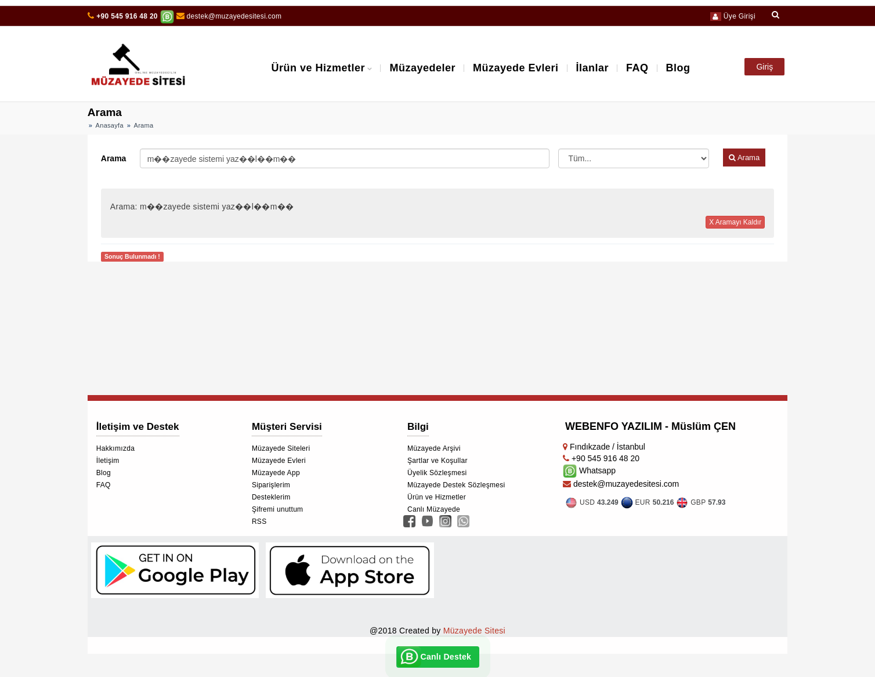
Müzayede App (276, 473)
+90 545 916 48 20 (127, 16)
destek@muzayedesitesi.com (229, 16)
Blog (678, 68)
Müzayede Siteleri (281, 448)
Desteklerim (271, 497)
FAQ (637, 68)
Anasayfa (110, 125)
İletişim (108, 461)
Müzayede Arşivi (434, 448)
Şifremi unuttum (277, 509)
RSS (259, 521)
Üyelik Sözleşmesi (437, 473)
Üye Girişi (732, 16)
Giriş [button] (764, 66)
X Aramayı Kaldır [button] (735, 222)
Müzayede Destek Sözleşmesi (456, 485)
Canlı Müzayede (433, 509)
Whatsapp (589, 470)
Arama (113, 158)
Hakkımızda (115, 448)
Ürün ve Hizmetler (318, 68)
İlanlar (592, 68)
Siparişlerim (271, 485)
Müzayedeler (422, 68)
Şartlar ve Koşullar (437, 461)
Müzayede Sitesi (474, 630)
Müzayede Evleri (516, 68)
